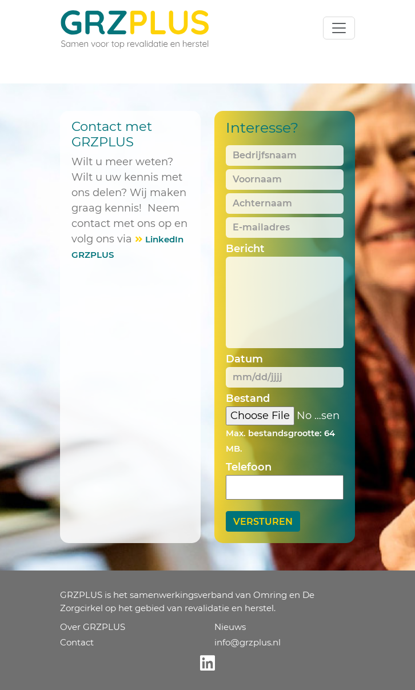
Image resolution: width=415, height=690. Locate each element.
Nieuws (230, 626)
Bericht (245, 248)
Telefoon (249, 467)
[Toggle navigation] (339, 28)
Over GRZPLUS (92, 626)
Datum (244, 359)
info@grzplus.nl (247, 642)
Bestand (248, 398)
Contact (77, 642)
